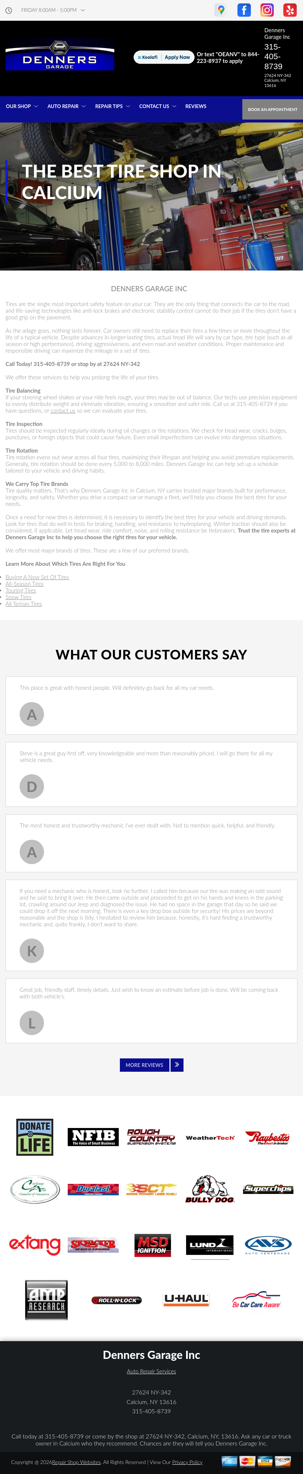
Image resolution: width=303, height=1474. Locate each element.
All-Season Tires (25, 583)
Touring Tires (21, 590)
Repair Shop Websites (76, 1462)
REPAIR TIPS (108, 106)
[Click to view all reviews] (152, 1065)
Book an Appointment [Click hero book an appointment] (272, 109)
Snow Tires (18, 597)
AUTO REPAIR (62, 106)
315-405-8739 (273, 56)
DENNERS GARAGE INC (149, 289)
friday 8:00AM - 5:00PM (49, 10)
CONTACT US (154, 106)
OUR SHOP (18, 106)
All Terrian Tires (24, 603)
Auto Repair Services (151, 1371)
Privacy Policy (187, 1462)
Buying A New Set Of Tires (37, 577)
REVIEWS (195, 106)
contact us (63, 410)
